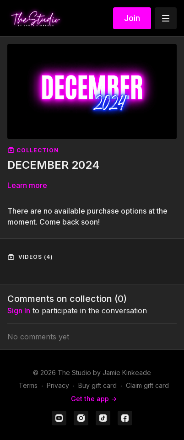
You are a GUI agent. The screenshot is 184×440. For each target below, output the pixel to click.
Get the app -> (94, 398)
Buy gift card (97, 385)
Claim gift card (147, 385)
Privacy (58, 385)
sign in (18, 310)
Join (132, 18)
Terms (28, 385)
